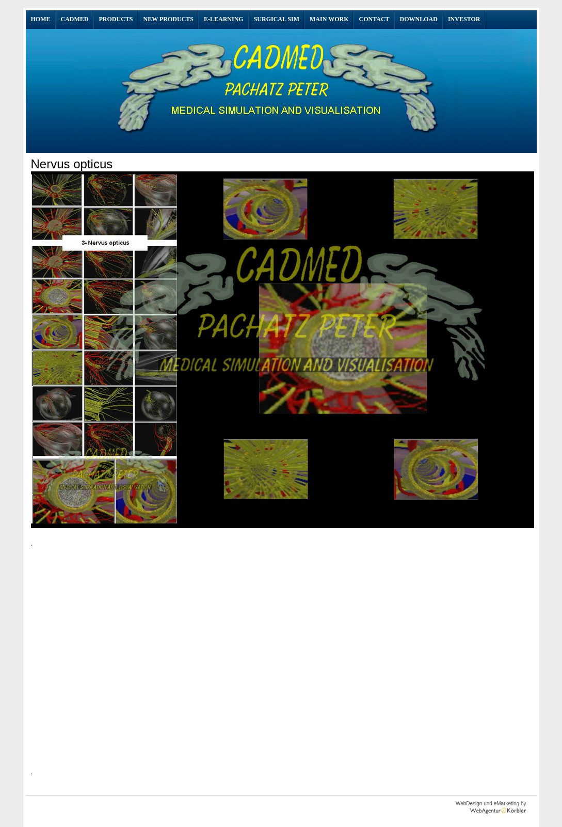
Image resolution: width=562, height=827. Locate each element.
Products (116, 19)
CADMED (75, 19)
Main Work (329, 19)
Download (419, 19)
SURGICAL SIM (276, 19)
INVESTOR (464, 19)
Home (41, 19)
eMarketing (505, 803)
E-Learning (224, 19)
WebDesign (469, 803)
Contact (374, 19)
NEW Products (168, 19)
